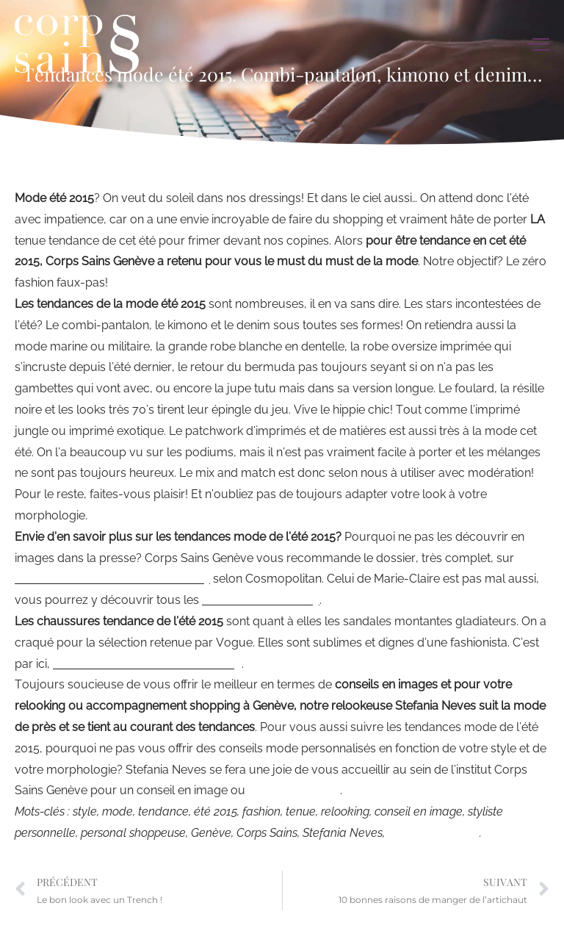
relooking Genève (294, 790)
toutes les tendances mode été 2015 (112, 579)
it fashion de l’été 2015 (260, 600)
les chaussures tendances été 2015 (147, 664)
